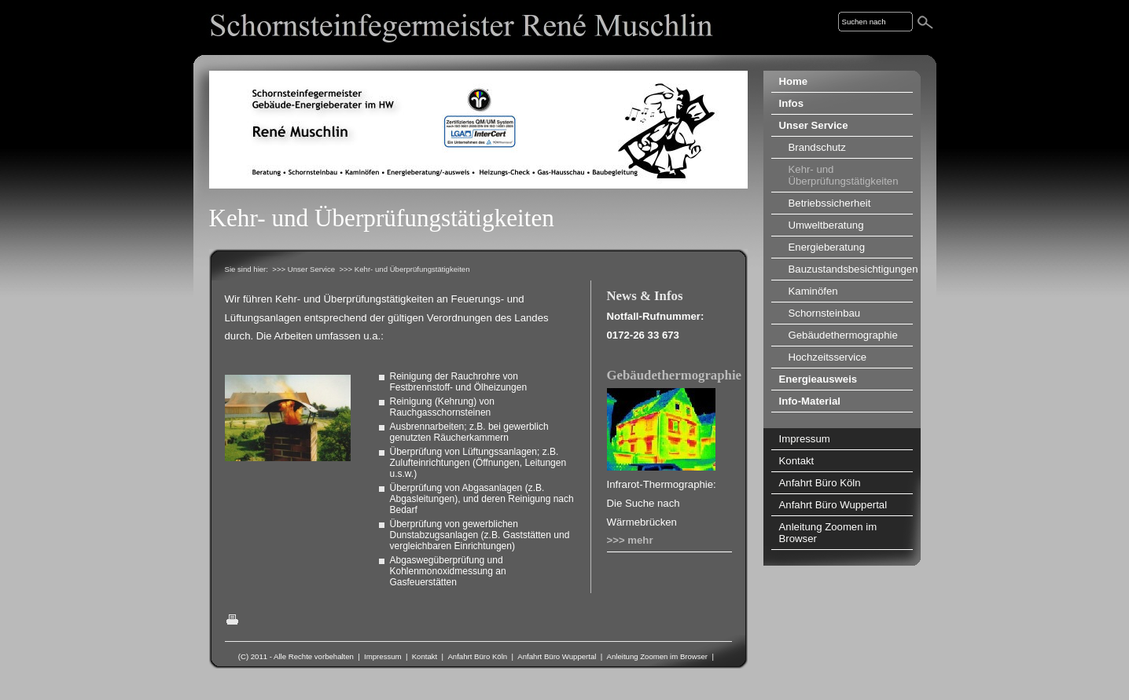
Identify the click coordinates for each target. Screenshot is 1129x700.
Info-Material (809, 401)
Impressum (382, 656)
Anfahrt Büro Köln (477, 656)
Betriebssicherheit (830, 203)
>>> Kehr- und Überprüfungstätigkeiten (404, 269)
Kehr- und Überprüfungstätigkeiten (844, 175)
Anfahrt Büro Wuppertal (556, 656)
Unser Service (813, 125)
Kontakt (425, 656)
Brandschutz (817, 147)
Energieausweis (818, 379)
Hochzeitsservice (828, 357)
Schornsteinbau (825, 313)
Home (793, 81)
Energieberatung (827, 247)
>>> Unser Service (303, 269)
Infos (791, 103)
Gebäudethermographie (674, 375)
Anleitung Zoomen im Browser (657, 656)
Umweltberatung (826, 225)
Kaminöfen (813, 291)
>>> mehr (630, 540)
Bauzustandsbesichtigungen (851, 269)
